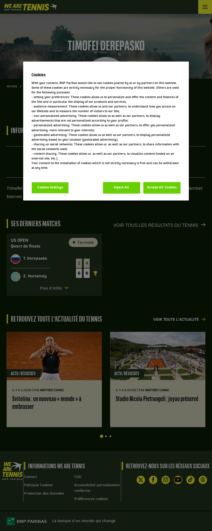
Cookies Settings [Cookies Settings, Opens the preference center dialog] (50, 187)
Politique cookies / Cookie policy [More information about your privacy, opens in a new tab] (56, 172)
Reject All (121, 187)
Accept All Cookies (161, 187)
